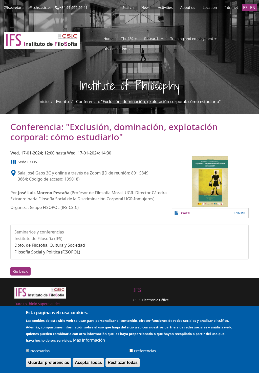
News (145, 7)
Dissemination (117, 48)
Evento (62, 101)
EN (252, 7)
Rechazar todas (123, 364)
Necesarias (40, 352)
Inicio (43, 101)
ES (245, 7)
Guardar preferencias (48, 364)
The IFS (129, 38)
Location (210, 7)
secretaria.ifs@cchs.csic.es (29, 7)
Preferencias (145, 352)
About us (187, 7)
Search (128, 7)
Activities (165, 7)
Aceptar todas (88, 364)
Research (153, 38)
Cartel (185, 213)
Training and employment (193, 38)
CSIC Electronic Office (151, 300)
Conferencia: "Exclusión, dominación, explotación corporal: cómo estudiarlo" (148, 101)
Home (108, 38)
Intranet (231, 7)
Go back (20, 271)
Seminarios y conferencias (39, 232)
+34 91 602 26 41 (73, 7)
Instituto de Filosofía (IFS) (38, 238)
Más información (89, 342)
